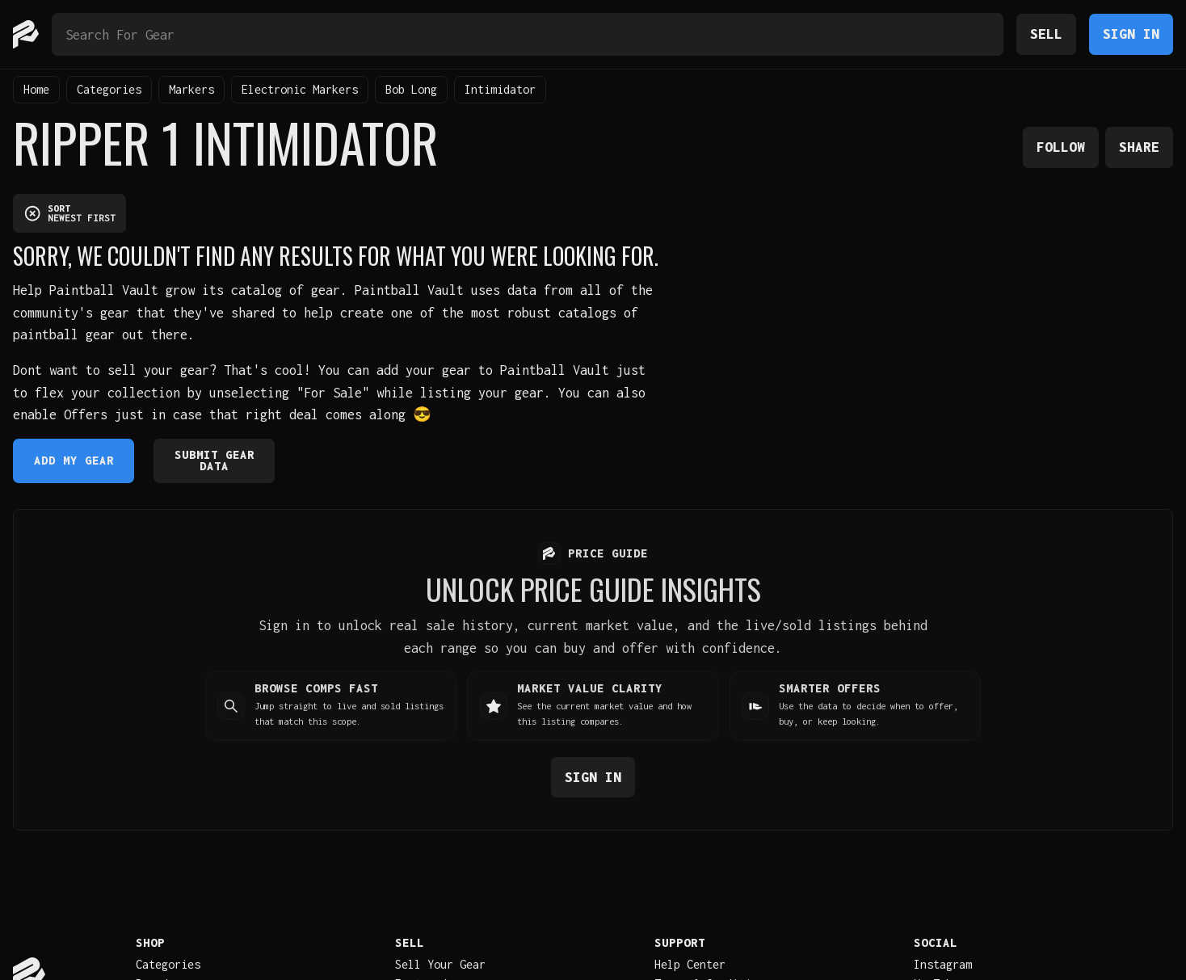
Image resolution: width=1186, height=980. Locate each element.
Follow (1061, 146)
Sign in (593, 776)
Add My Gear (74, 460)
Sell (1046, 33)
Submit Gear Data (214, 460)
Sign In (1131, 33)
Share (1139, 146)
